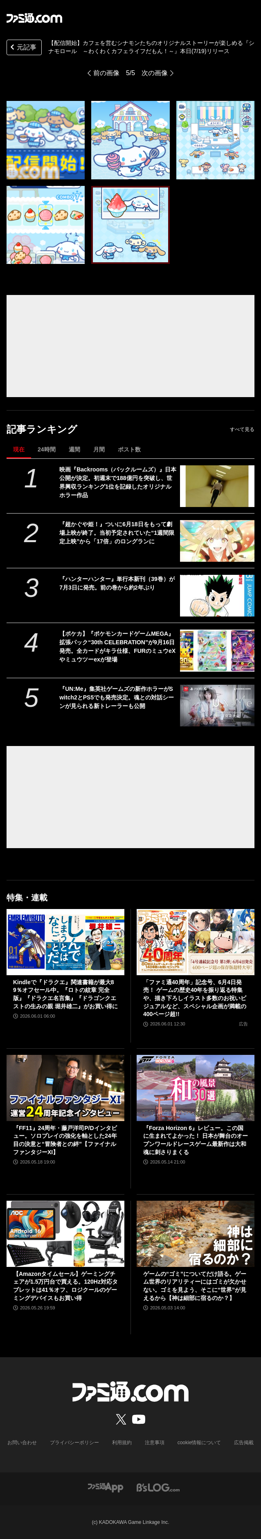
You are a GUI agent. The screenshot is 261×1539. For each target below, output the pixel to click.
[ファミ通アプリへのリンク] (105, 1486)
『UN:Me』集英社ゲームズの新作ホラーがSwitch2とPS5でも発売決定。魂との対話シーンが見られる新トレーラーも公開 (116, 697)
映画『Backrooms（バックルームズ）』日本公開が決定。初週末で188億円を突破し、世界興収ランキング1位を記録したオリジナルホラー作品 (117, 482)
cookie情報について (199, 1442)
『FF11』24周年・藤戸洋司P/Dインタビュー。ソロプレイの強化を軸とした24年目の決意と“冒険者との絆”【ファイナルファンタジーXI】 (65, 1140)
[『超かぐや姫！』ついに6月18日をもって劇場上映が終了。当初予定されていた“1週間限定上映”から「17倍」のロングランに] (217, 541)
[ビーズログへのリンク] (158, 1486)
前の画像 (106, 72)
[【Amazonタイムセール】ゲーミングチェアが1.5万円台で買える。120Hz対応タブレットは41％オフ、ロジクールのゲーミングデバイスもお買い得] (65, 1234)
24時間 (47, 449)
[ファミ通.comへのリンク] (34, 18)
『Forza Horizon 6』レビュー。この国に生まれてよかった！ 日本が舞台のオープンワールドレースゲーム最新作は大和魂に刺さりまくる (195, 1140)
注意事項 (154, 1442)
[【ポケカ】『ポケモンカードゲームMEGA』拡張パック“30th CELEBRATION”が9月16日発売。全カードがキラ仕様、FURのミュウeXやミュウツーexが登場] (217, 650)
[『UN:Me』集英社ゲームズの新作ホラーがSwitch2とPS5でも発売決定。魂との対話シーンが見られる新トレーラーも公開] (217, 705)
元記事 (22, 48)
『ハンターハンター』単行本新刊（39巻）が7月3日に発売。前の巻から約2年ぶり (117, 583)
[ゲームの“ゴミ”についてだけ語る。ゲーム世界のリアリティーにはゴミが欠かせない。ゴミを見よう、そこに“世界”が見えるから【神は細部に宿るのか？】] (195, 1234)
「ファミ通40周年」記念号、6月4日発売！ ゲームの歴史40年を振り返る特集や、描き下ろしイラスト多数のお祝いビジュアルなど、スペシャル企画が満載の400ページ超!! (194, 998)
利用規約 (122, 1442)
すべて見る (242, 429)
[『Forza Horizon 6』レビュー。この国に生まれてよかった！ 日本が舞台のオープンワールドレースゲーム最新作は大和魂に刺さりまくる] (195, 1088)
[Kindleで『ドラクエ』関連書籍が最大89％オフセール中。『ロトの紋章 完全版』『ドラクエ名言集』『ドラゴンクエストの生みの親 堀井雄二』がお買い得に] (65, 942)
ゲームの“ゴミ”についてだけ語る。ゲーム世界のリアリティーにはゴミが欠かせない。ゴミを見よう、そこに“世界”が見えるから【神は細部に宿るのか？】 (194, 1286)
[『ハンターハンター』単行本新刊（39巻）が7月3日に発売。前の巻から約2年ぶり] (217, 595)
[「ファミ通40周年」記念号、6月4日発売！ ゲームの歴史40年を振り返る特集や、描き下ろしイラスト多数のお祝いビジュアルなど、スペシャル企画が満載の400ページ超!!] (195, 942)
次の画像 (155, 72)
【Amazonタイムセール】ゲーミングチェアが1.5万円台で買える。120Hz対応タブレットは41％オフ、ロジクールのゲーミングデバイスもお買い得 (65, 1286)
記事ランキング (42, 429)
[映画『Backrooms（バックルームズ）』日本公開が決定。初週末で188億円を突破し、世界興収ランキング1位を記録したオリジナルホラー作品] (217, 486)
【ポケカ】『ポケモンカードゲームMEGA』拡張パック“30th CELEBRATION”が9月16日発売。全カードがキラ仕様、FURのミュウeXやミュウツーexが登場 (117, 646)
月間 (99, 449)
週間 (74, 449)
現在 (19, 449)
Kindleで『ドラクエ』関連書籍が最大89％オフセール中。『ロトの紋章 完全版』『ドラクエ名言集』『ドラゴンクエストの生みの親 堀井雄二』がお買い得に (65, 994)
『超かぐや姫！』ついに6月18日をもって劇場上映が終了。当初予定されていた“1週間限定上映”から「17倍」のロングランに (116, 533)
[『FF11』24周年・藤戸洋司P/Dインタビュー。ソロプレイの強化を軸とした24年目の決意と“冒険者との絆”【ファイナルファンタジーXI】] (65, 1088)
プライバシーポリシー (74, 1442)
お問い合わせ (22, 1442)
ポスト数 (129, 449)
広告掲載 (244, 1442)
